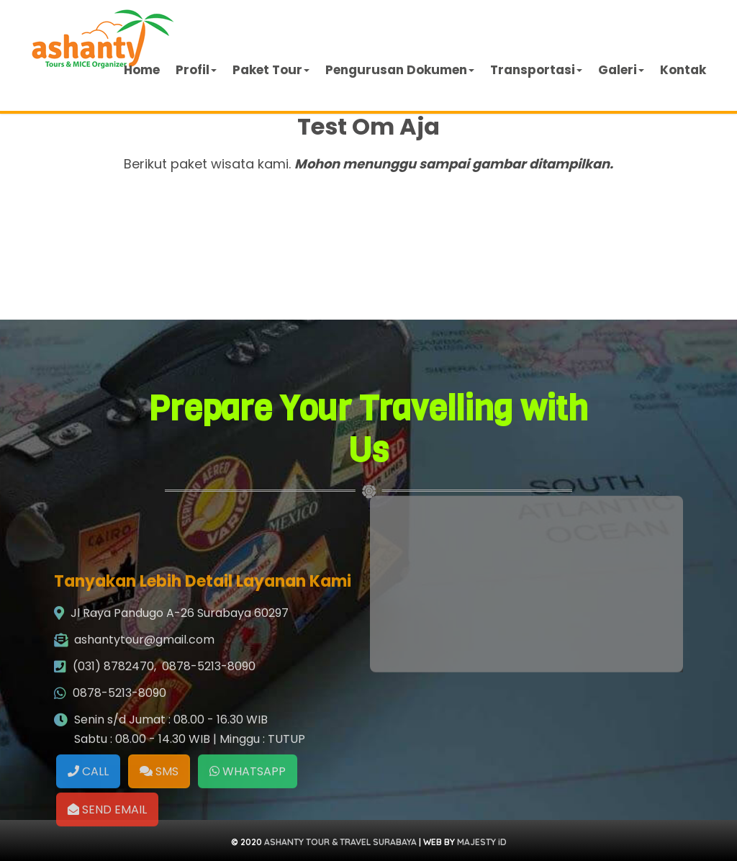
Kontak (683, 69)
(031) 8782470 (113, 752)
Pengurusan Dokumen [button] (399, 69)
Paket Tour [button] (270, 69)
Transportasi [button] (536, 69)
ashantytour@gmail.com (144, 725)
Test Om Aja (368, 126)
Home (142, 69)
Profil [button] (196, 69)
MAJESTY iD (482, 842)
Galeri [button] (621, 69)
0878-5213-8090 (209, 752)
